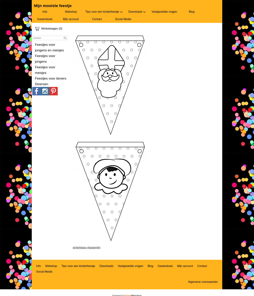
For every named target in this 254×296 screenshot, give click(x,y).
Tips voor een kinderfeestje (104, 11)
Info (45, 11)
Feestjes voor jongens (45, 58)
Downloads (137, 11)
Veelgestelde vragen (164, 11)
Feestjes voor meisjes (45, 70)
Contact (97, 19)
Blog (192, 11)
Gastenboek (44, 19)
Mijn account (71, 19)
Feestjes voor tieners (50, 78)
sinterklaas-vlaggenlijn (86, 247)
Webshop (71, 11)
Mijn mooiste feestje (53, 6)
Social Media (123, 19)
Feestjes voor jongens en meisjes (49, 47)
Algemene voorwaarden (203, 281)
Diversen (41, 84)
